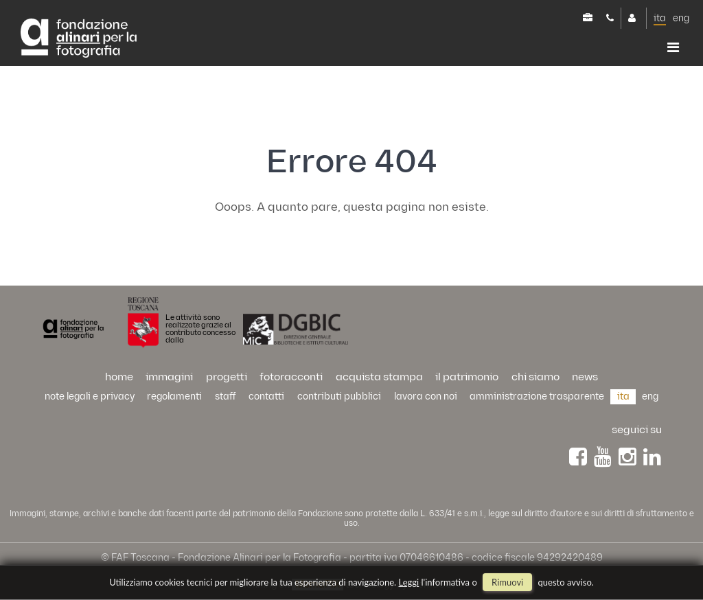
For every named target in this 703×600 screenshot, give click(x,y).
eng (681, 18)
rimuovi (507, 582)
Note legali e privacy (90, 396)
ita (660, 18)
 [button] (673, 47)
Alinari (78, 39)
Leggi (409, 582)
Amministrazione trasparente (537, 396)
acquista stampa (379, 377)
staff (225, 396)
